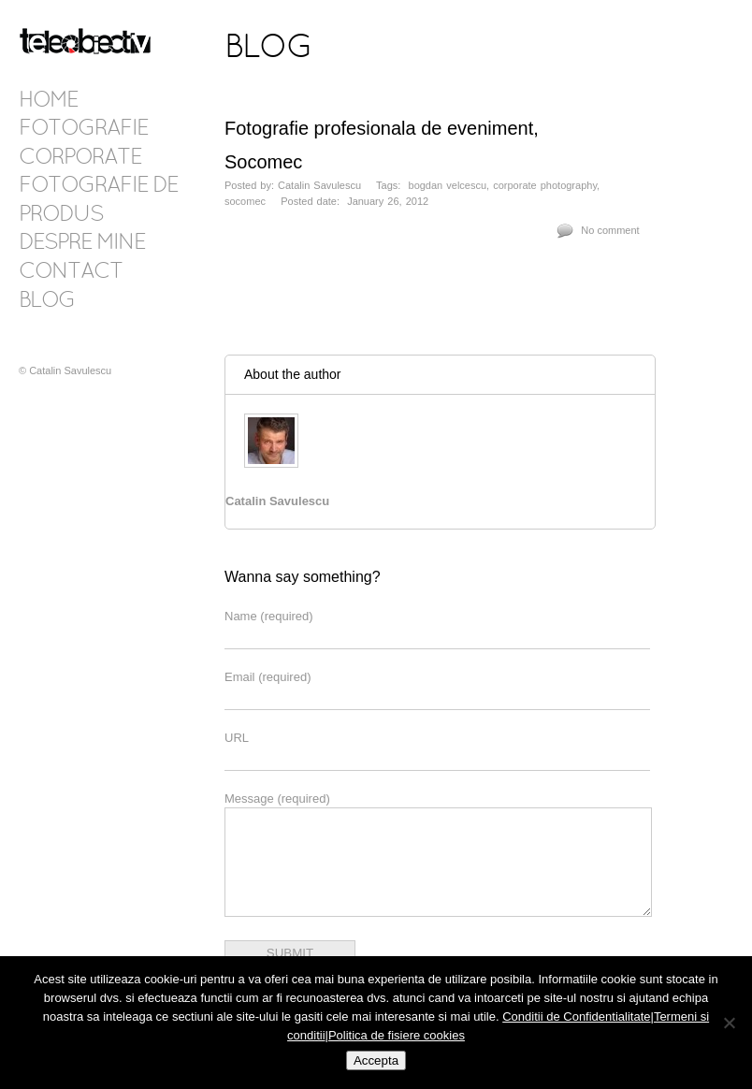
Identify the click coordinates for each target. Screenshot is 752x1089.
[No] (728, 1022)
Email (267, 677)
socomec (245, 201)
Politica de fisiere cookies (396, 1035)
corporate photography (545, 185)
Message (277, 798)
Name (268, 616)
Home (48, 101)
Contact (71, 272)
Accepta (376, 1060)
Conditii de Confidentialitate (576, 1016)
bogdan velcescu (448, 185)
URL (236, 738)
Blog (47, 301)
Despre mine (82, 243)
